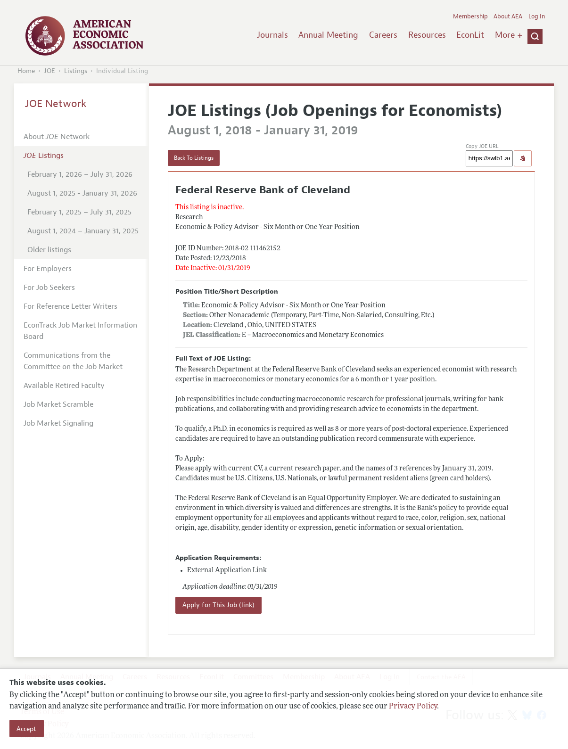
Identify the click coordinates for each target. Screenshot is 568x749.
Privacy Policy (413, 706)
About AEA (508, 16)
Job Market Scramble (58, 404)
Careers (383, 35)
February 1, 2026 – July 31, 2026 (79, 174)
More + (508, 35)
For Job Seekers (49, 287)
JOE (49, 71)
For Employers (48, 268)
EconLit (470, 35)
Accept (26, 728)
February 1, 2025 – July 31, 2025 (79, 212)
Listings (75, 71)
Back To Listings (194, 158)
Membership (470, 16)
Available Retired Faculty (64, 385)
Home (26, 71)
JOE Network (56, 104)
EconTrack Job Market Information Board (80, 331)
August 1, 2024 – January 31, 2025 (83, 231)
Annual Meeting (328, 35)
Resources (427, 35)
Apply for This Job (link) (218, 605)
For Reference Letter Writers (70, 306)
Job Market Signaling (58, 423)
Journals (272, 35)
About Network (57, 136)
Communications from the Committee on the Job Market (73, 361)
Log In (536, 16)
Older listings (49, 250)
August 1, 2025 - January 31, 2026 (82, 193)
